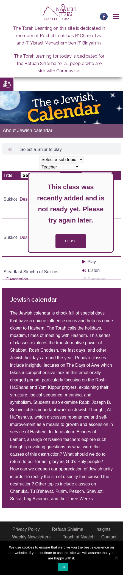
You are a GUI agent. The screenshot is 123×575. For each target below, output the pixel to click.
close (70, 241)
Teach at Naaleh (79, 537)
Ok (62, 567)
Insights (103, 529)
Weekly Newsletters (31, 537)
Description (17, 279)
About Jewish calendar (27, 130)
